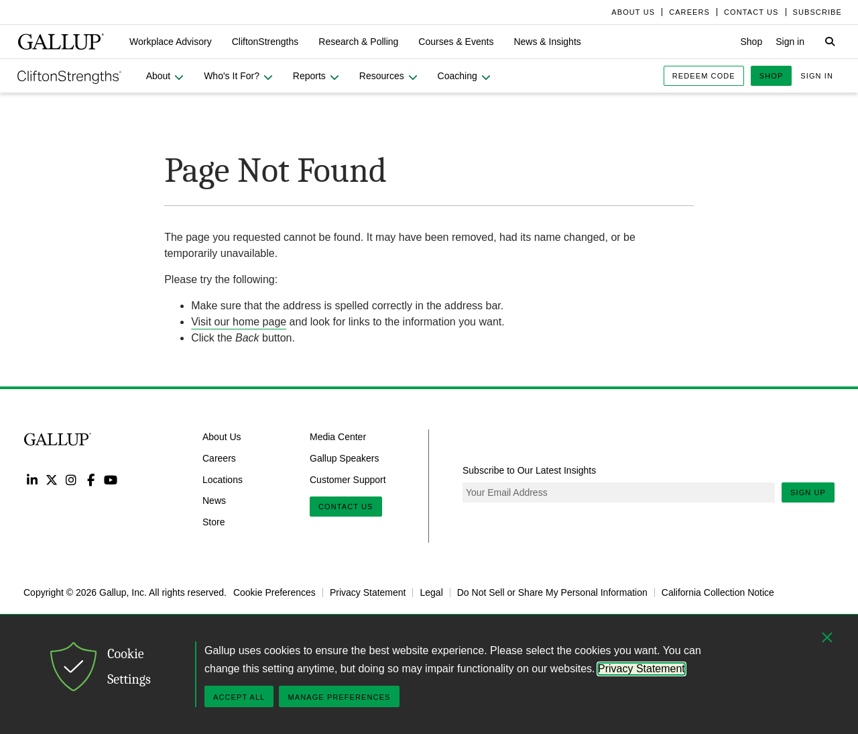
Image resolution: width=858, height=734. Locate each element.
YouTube (111, 479)
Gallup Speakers (344, 458)
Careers (219, 458)
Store (213, 522)
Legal (431, 592)
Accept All (239, 697)
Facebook (91, 479)
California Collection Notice (718, 592)
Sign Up (808, 492)
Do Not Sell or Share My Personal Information (552, 592)
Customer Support (348, 479)
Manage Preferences (339, 697)
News (214, 500)
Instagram (71, 479)
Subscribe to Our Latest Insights (529, 470)
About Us (221, 436)
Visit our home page (238, 321)
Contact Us (345, 507)
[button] (170, 41)
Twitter (51, 479)
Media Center (338, 436)
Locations (222, 479)
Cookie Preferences (274, 592)
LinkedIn (32, 479)
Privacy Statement (368, 592)
